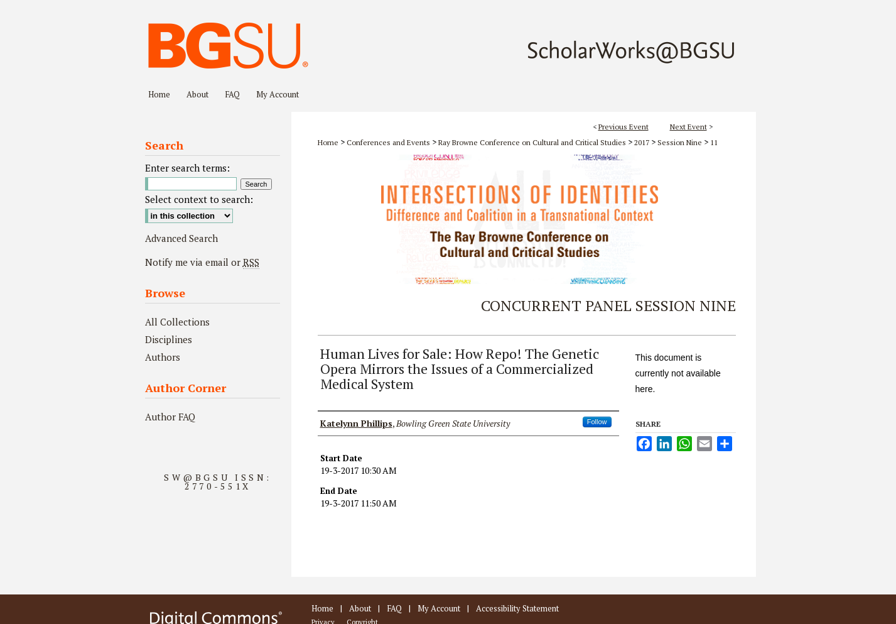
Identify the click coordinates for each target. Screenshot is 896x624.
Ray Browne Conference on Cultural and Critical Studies (533, 142)
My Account (439, 608)
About (360, 608)
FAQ (394, 608)
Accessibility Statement (517, 608)
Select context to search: (199, 199)
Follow (597, 421)
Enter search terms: (187, 167)
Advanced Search (181, 238)
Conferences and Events (389, 142)
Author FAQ (170, 416)
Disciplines (168, 339)
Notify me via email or (202, 262)
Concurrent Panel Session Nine (608, 305)
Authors (162, 357)
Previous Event (623, 126)
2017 (642, 142)
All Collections (177, 321)
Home (328, 142)
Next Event (688, 126)
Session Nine (680, 142)
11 (714, 142)
